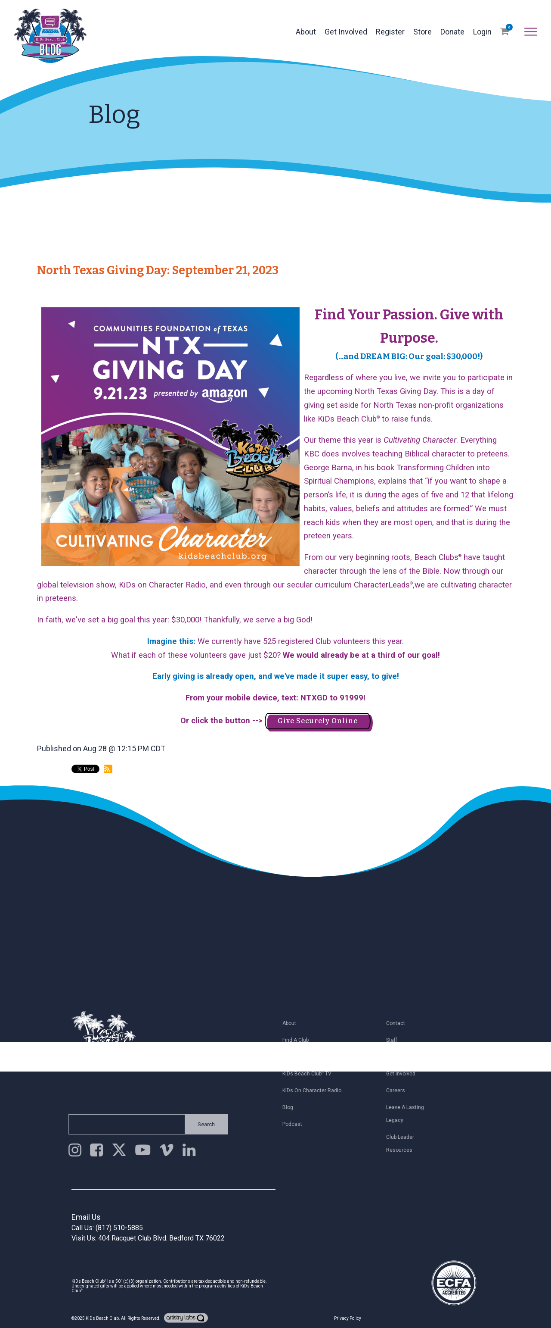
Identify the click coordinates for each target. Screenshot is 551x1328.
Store (422, 31)
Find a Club (299, 1040)
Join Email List (407, 1057)
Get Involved (346, 31)
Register (390, 31)
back (53, 804)
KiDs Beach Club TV (310, 1074)
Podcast (296, 1124)
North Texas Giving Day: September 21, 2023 (158, 270)
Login (482, 31)
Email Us (86, 1217)
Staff (395, 1040)
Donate (452, 31)
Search (202, 1124)
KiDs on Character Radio (315, 1090)
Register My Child (307, 1057)
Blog (291, 1107)
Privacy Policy (347, 1318)
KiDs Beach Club (102, 1318)
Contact (399, 1023)
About (306, 31)
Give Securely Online (318, 721)
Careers (399, 1090)
